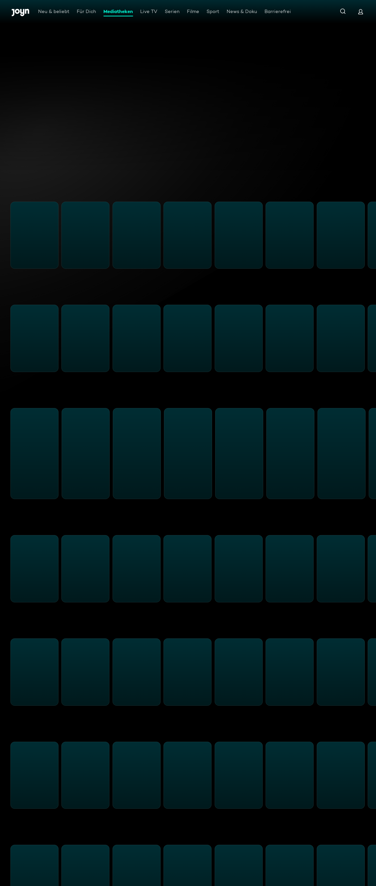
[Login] (360, 11)
